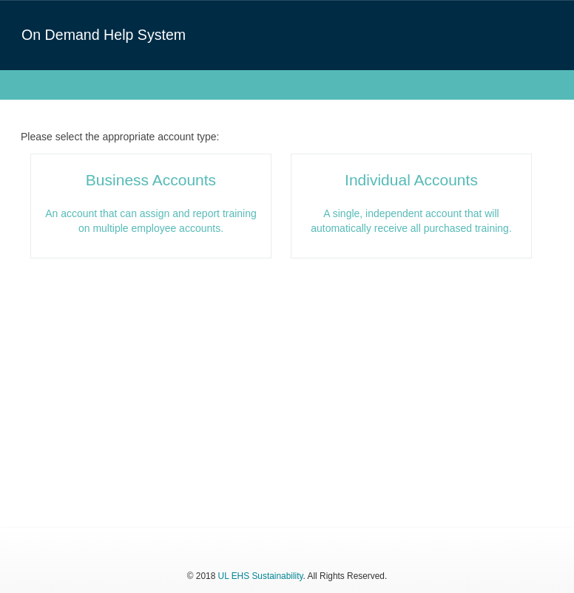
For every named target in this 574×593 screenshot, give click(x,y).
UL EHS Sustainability (260, 576)
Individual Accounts (411, 179)
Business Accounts (151, 179)
